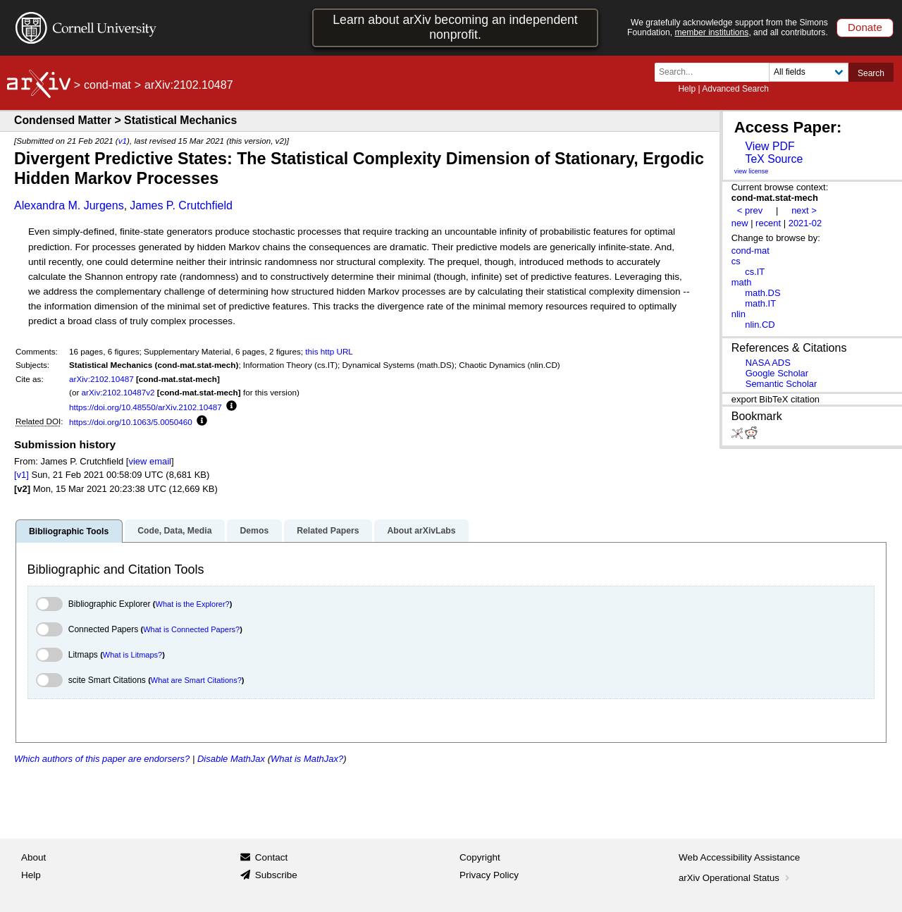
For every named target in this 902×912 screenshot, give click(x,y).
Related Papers (328, 531)
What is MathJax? (307, 758)
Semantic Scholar (781, 383)
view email (149, 461)
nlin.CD (759, 324)
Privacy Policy (489, 875)
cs (736, 261)
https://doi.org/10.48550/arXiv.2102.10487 (145, 407)
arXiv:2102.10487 (101, 378)
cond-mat (107, 85)
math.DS (762, 293)
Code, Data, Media (174, 531)
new (739, 223)
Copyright (479, 857)
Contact (271, 857)
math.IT (760, 303)
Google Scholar (777, 373)
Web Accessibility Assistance (739, 857)
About (33, 857)
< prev (749, 210)
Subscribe (276, 875)
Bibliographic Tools (69, 531)
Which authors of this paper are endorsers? (102, 758)
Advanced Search (735, 89)
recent (768, 223)
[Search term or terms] (716, 72)
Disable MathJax (231, 758)
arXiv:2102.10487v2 (118, 392)
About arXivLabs (421, 531)
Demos (254, 531)
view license (751, 171)
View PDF (769, 146)
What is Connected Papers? (191, 629)
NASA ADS (768, 362)
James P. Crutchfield (181, 205)
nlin (738, 314)
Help (687, 89)
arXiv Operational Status (735, 878)
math (741, 282)
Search (871, 73)
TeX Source (774, 159)
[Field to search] (808, 72)
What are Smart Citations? (196, 680)
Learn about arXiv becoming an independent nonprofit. (455, 27)
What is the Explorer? (193, 604)
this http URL (329, 351)
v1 (122, 140)
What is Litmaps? (132, 655)
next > (804, 210)
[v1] (21, 474)
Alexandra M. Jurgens (69, 205)
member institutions (711, 32)
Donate (865, 27)
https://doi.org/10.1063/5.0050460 (130, 421)
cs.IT (755, 271)
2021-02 (805, 223)
